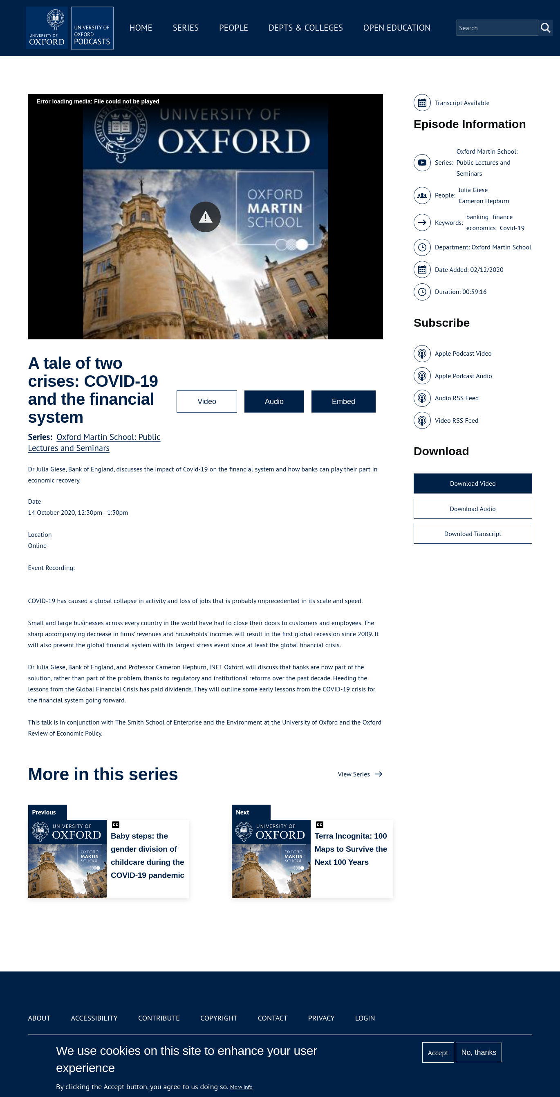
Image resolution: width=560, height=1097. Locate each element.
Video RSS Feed (457, 420)
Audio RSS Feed (457, 398)
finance (503, 217)
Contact (273, 1018)
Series (196, 23)
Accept (438, 1052)
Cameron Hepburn (484, 201)
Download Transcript (473, 533)
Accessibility (94, 1018)
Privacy (321, 1018)
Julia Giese (473, 190)
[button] (205, 217)
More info (241, 1087)
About (39, 1018)
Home (151, 23)
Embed (343, 401)
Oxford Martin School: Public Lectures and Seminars (94, 442)
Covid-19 (512, 228)
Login (365, 1018)
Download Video (472, 483)
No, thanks (478, 1052)
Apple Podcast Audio (463, 376)
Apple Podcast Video (463, 353)
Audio (274, 401)
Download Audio (473, 509)
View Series (354, 774)
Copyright (218, 1018)
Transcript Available (462, 103)
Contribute (159, 1018)
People (244, 23)
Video (206, 401)
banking (477, 217)
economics (481, 228)
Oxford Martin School (501, 247)
